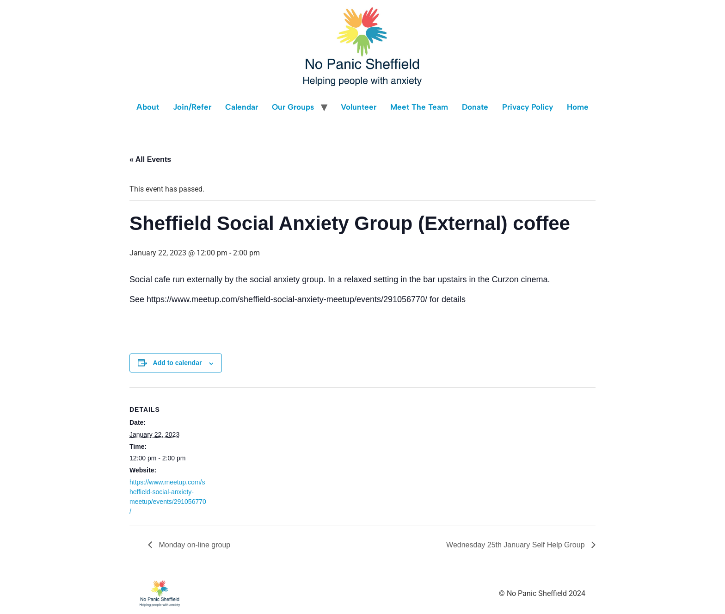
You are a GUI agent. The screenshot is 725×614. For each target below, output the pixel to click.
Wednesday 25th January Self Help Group (516, 545)
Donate (475, 107)
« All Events (150, 159)
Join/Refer (192, 107)
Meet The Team (419, 107)
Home (578, 107)
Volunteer (358, 107)
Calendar (241, 107)
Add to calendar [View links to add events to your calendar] (177, 362)
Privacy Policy (527, 107)
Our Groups (293, 107)
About (147, 107)
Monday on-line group (193, 545)
